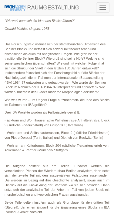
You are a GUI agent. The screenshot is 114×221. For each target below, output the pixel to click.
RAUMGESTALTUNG (42, 8)
